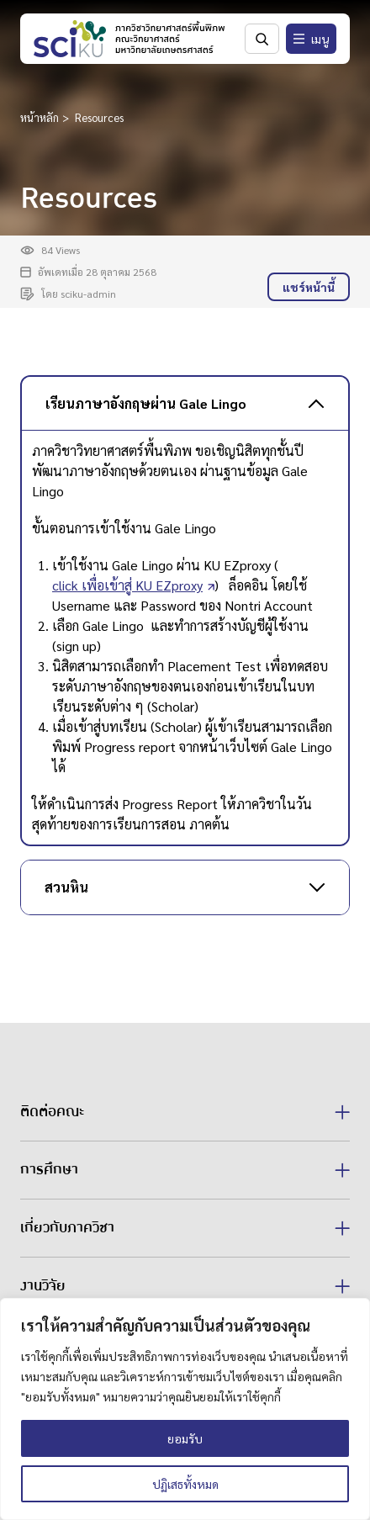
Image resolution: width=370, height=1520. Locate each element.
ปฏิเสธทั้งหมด (185, 1483)
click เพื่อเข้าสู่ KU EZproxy (127, 585)
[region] (185, 1409)
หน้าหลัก (39, 117)
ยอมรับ (185, 1438)
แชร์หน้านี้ (309, 286)
